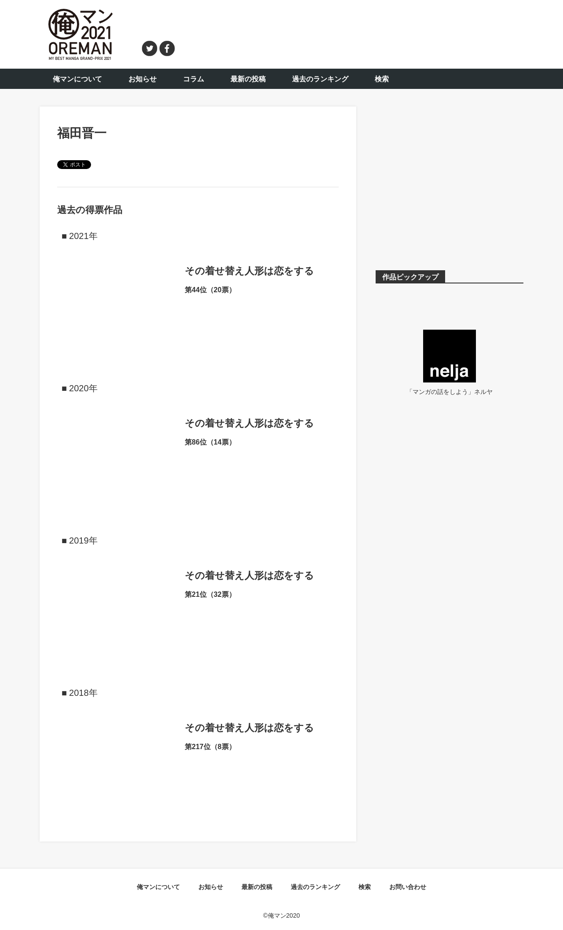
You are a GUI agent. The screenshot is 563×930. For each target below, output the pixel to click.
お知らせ (142, 79)
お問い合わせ (407, 886)
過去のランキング (320, 79)
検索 (382, 79)
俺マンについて (77, 79)
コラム (193, 79)
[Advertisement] (354, 33)
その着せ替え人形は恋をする (249, 270)
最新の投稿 (248, 79)
